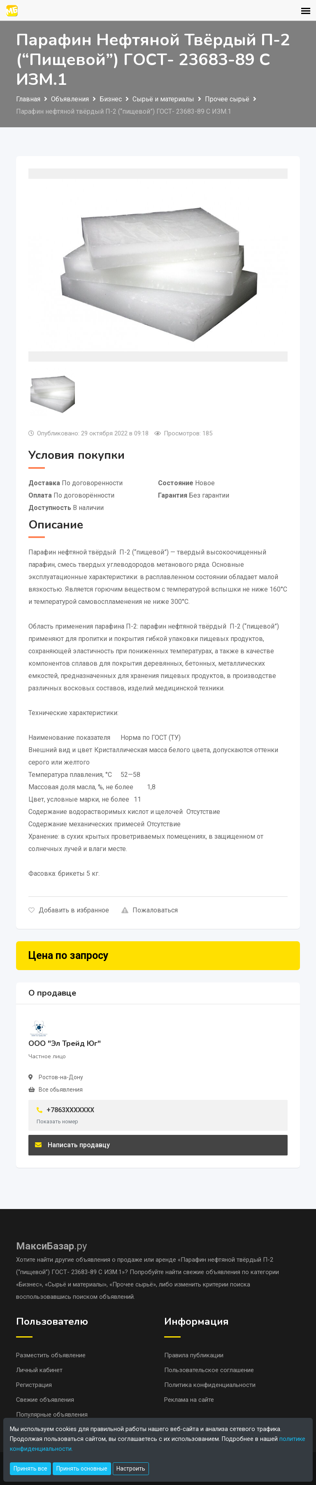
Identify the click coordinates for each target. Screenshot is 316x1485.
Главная (28, 99)
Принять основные (81, 1468)
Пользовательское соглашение (209, 1370)
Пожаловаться (149, 910)
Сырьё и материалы (163, 99)
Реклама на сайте (189, 1399)
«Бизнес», (30, 1284)
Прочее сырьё (227, 99)
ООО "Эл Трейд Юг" (64, 1043)
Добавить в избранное (68, 910)
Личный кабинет (39, 1370)
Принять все (30, 1468)
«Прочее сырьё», (134, 1284)
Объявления (70, 99)
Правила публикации (193, 1355)
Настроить (130, 1468)
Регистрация (34, 1385)
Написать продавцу (72, 1145)
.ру (51, 1246)
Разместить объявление (51, 1355)
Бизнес (111, 99)
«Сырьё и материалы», (77, 1284)
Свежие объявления (45, 1399)
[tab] (52, 392)
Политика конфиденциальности (210, 1385)
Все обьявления (61, 1089)
